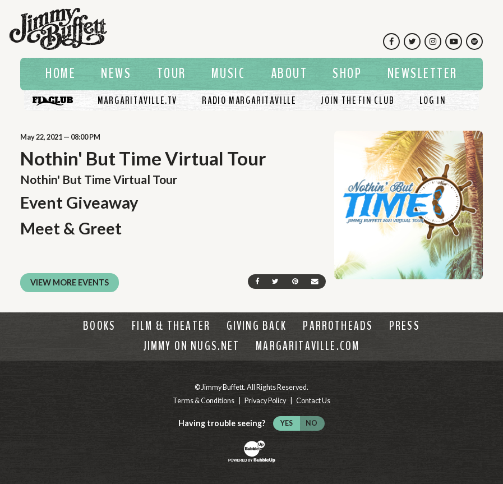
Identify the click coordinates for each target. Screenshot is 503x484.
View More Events (69, 282)
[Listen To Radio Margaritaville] (249, 100)
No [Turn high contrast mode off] (311, 423)
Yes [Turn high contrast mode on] (286, 423)
